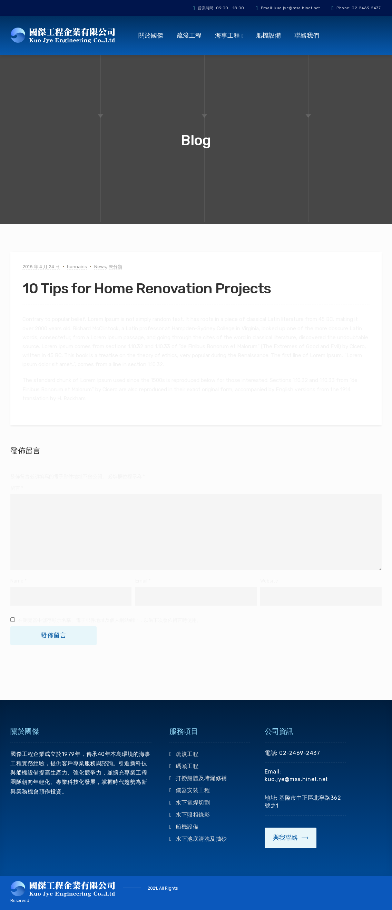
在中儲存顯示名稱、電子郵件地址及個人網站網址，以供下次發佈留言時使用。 (110, 620)
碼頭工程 (187, 766)
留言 (16, 488)
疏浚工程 (189, 35)
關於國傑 (150, 35)
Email (141, 581)
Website (269, 581)
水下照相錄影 (193, 814)
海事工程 (227, 35)
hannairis (77, 266)
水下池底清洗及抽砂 (201, 839)
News (100, 266)
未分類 (115, 266)
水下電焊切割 (193, 802)
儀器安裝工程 (193, 790)
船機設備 (268, 35)
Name (16, 581)
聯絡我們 (306, 35)
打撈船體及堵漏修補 (201, 778)
